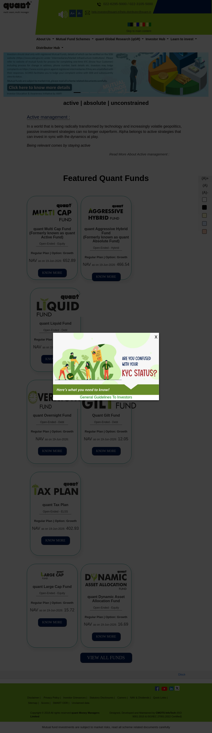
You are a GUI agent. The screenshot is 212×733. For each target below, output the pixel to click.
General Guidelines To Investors (106, 397)
